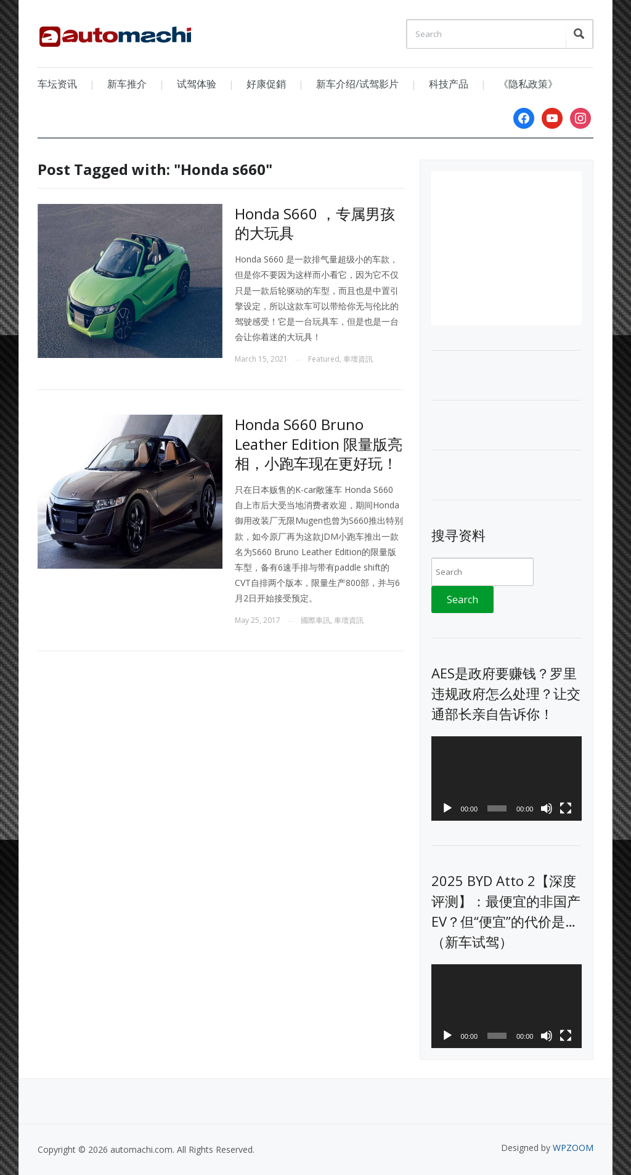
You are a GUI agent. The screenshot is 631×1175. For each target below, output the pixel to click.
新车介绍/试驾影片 (357, 84)
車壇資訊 (358, 359)
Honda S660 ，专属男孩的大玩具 (315, 223)
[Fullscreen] (566, 808)
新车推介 (127, 84)
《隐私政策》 (528, 84)
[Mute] (546, 808)
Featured (324, 359)
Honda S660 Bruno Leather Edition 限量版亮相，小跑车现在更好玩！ (318, 443)
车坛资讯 (57, 84)
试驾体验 (196, 84)
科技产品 (448, 84)
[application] (506, 778)
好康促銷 (266, 84)
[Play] (447, 808)
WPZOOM (573, 1147)
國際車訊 (315, 620)
